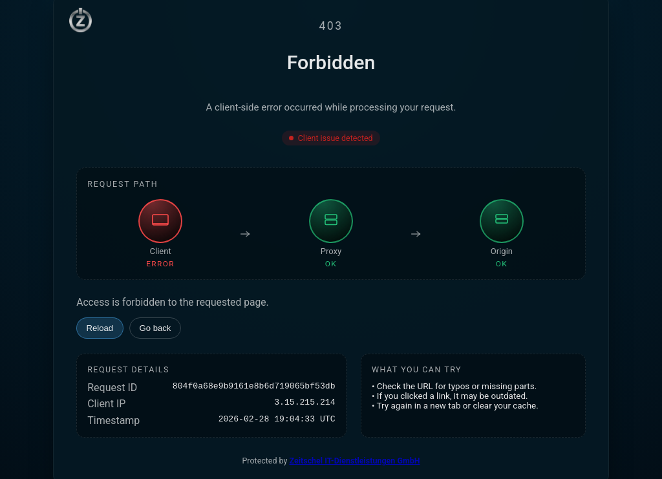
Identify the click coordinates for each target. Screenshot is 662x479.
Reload (100, 328)
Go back (155, 328)
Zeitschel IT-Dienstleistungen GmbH (355, 460)
